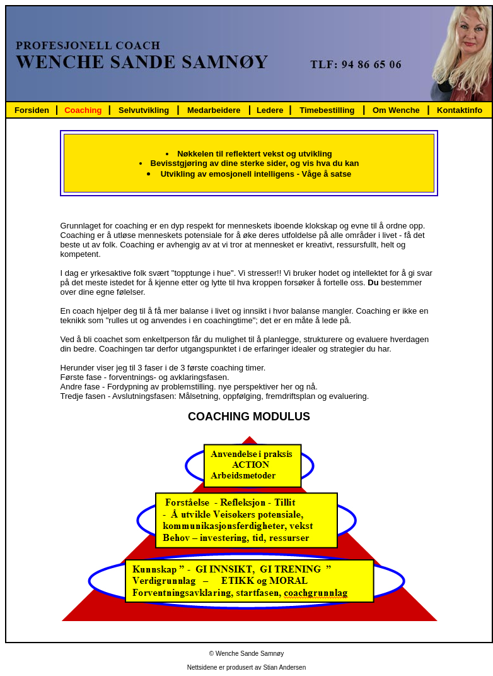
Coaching (83, 110)
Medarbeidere (214, 110)
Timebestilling (326, 110)
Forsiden (31, 110)
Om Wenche (396, 110)
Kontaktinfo (459, 110)
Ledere (270, 110)
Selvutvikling (144, 110)
